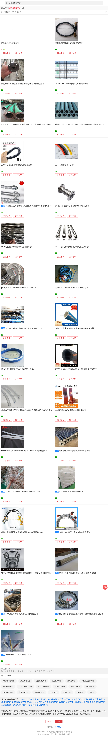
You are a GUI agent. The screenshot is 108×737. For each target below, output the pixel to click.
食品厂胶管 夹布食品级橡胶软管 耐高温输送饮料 (74, 328)
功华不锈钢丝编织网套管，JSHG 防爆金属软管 (78, 573)
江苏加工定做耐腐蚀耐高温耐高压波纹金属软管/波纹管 (81, 614)
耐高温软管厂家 (8, 705)
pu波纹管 (53, 692)
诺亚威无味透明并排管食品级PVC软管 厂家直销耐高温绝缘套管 (26, 410)
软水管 (92, 692)
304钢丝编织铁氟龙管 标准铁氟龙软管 (16, 247)
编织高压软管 (75, 686)
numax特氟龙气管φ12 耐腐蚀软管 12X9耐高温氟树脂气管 (24, 451)
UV (44, 671)
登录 (49, 721)
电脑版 (58, 727)
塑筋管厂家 (67, 692)
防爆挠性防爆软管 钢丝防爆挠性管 (69, 43)
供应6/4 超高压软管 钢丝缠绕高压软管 (74, 532)
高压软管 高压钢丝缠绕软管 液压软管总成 (71, 288)
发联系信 (6, 53)
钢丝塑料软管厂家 (81, 702)
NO (30, 671)
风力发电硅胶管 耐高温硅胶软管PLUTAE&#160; (20, 369)
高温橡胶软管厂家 (34, 702)
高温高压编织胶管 (25, 686)
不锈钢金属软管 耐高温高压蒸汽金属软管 (21, 614)
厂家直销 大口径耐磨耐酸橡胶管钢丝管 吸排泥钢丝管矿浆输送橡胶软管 (29, 124)
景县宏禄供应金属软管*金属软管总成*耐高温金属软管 (22, 84)
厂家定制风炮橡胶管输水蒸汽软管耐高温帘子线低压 (76, 369)
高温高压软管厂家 (91, 699)
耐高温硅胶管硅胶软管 (10, 43)
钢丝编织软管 (41, 681)
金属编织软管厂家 (40, 699)
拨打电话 (18, 53)
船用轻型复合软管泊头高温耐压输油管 (74, 451)
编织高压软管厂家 (50, 702)
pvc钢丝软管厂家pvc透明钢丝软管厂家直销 (18, 288)
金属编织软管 (39, 692)
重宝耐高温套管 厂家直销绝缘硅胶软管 (70, 410)
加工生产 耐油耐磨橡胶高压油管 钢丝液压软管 (23, 328)
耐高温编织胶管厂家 (39, 705)
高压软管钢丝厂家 (97, 702)
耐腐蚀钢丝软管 (8, 681)
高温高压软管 (23, 692)
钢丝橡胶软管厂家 (65, 702)
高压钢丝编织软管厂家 (73, 699)
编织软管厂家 (26, 699)
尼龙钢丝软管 (60, 686)
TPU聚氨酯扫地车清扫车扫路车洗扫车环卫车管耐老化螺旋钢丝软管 (28, 573)
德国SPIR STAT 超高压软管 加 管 (18, 655)
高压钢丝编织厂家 (22, 705)
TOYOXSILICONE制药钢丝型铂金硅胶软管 (71, 84)
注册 (58, 721)
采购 (105, 587)
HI (18, 671)
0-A (2, 671)
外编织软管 (90, 686)
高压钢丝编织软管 (88, 681)
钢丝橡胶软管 (56, 681)
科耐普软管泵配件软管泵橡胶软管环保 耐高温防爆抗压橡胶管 (79, 124)
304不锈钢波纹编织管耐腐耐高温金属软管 (72, 247)
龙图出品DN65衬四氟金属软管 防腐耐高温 (72, 206)
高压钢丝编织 (8, 692)
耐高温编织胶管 (43, 686)
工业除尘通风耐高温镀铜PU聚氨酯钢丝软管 (22, 492)
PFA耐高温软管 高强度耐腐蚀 (71, 492)
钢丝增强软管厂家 (56, 699)
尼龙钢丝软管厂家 (19, 702)
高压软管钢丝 (25, 681)
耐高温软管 (71, 681)
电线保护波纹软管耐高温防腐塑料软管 (16, 165)
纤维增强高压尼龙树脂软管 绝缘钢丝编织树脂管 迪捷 (22, 532)
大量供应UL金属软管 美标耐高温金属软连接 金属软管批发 (28, 206)
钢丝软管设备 (8, 686)
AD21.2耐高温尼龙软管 (64, 165)
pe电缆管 (80, 692)
